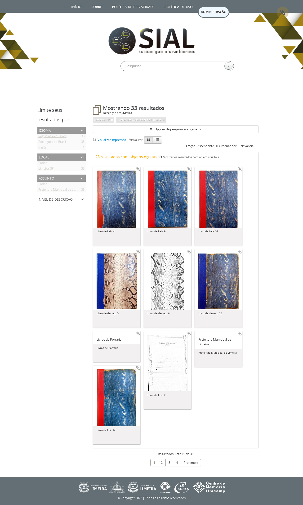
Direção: (190, 146)
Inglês (42, 148)
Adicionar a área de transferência (138, 169)
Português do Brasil (52, 142)
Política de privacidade (133, 6)
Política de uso (179, 6)
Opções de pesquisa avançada (176, 129)
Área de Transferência (283, 12)
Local (44, 156)
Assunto (46, 178)
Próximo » (191, 462)
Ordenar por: (228, 146)
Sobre (96, 6)
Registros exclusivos (52, 137)
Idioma (45, 130)
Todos (42, 164)
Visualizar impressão (109, 140)
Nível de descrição (56, 199)
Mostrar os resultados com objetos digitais (189, 157)
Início (76, 6)
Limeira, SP (46, 169)
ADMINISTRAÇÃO (213, 12)
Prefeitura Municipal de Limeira (60, 190)
